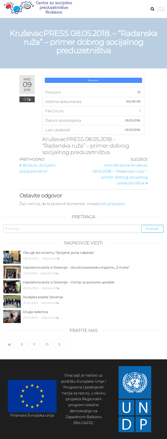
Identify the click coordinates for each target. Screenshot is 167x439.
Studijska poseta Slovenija (43, 297)
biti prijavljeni (113, 204)
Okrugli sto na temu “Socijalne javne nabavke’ (58, 253)
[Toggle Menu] (161, 9)
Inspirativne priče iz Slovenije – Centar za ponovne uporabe (68, 282)
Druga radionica (35, 312)
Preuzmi (93, 80)
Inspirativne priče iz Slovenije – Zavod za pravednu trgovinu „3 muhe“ (76, 267)
